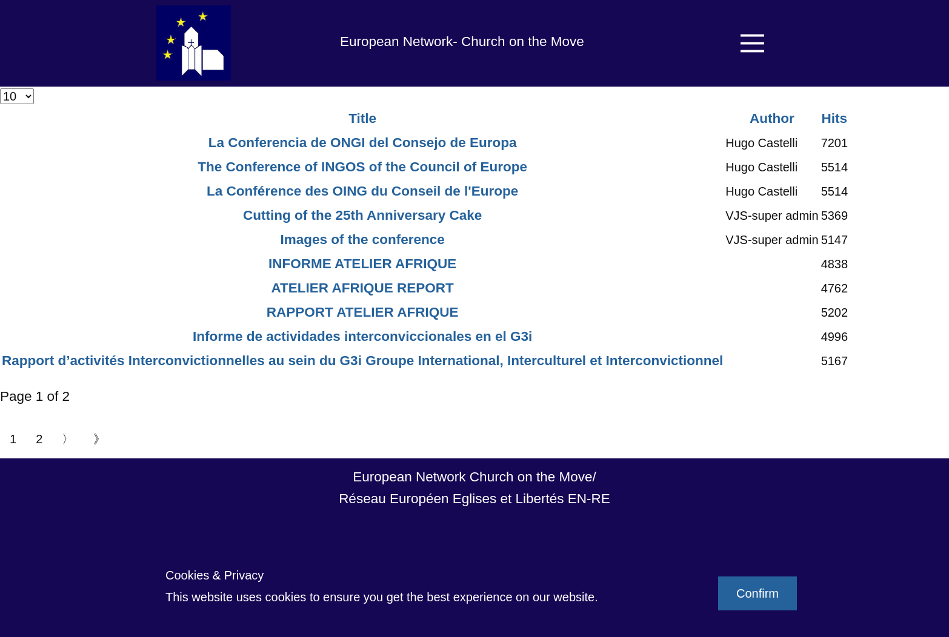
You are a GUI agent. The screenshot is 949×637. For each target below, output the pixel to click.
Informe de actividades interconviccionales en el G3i (362, 336)
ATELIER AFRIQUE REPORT (362, 287)
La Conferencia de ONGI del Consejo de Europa (362, 142)
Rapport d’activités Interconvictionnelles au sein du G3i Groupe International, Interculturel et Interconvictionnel (362, 360)
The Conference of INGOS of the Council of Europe (362, 166)
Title (362, 118)
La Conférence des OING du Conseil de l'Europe (362, 191)
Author (772, 118)
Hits (835, 118)
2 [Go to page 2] (39, 439)
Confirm (757, 593)
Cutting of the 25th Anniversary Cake (362, 215)
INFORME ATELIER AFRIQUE (362, 263)
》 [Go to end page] (99, 439)
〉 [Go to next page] (68, 439)
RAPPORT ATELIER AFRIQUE (363, 312)
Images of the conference (362, 239)
